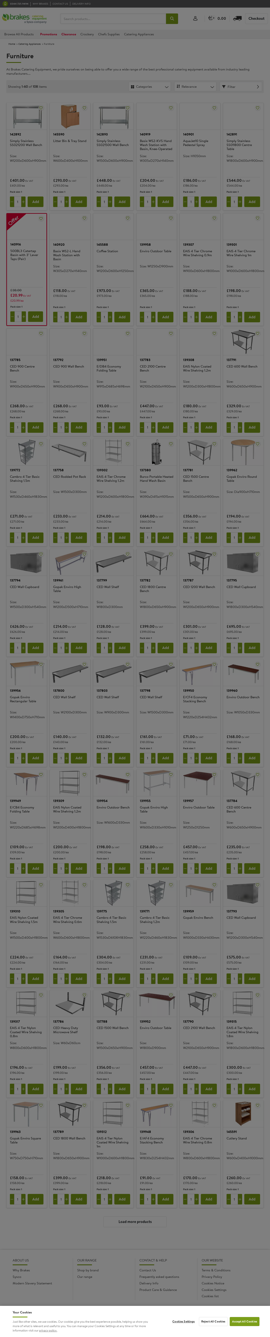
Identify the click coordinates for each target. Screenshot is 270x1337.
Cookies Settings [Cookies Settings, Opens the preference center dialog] (183, 1324)
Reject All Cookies (213, 1324)
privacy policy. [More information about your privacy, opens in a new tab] (48, 1333)
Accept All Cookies (244, 1324)
